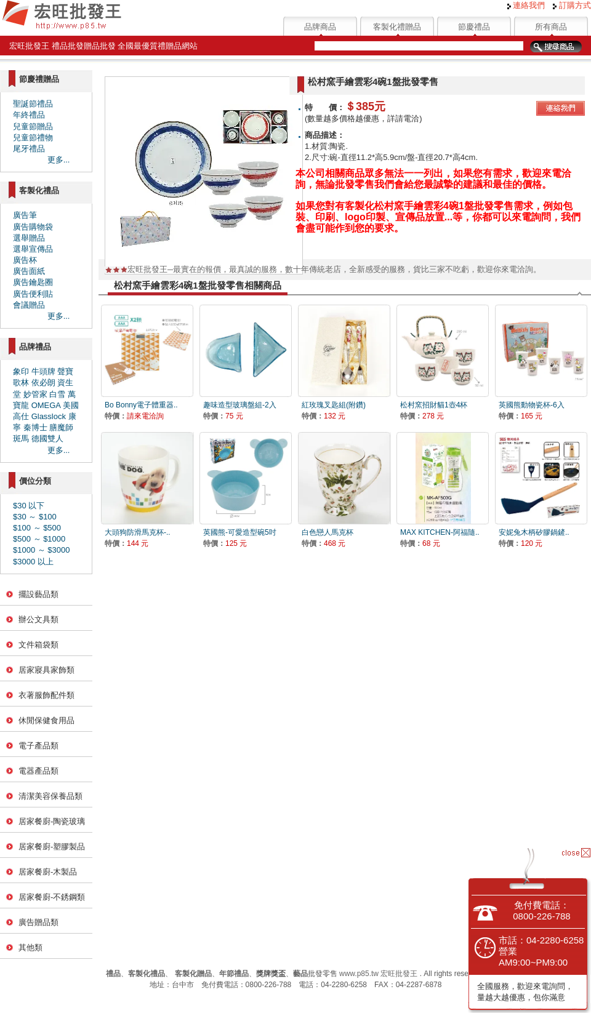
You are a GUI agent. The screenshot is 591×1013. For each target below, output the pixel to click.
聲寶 (65, 371)
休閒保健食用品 (46, 720)
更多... (58, 159)
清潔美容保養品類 (50, 796)
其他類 (30, 947)
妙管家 (35, 394)
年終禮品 (29, 114)
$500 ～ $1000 (39, 538)
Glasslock (48, 416)
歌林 (21, 382)
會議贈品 (29, 305)
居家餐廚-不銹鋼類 (51, 897)
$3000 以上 (33, 561)
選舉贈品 (29, 237)
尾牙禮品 (29, 148)
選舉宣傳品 (33, 249)
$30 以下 (28, 505)
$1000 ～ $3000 (41, 550)
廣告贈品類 (38, 922)
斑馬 (21, 438)
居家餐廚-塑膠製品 (51, 846)
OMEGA (46, 405)
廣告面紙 (29, 271)
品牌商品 (320, 26)
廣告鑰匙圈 (33, 282)
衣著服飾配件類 (46, 695)
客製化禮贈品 (397, 26)
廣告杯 (25, 260)
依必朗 (43, 382)
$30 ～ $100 (35, 516)
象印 (21, 371)
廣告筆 (25, 215)
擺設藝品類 (38, 594)
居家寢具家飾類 (46, 670)
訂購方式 (572, 5)
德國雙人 (47, 438)
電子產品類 (38, 745)
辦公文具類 (38, 619)
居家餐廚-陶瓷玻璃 (51, 821)
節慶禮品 (474, 26)
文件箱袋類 (38, 644)
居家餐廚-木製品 (47, 871)
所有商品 (551, 26)
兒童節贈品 (33, 126)
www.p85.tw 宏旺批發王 (378, 973)
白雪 (57, 394)
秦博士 (35, 427)
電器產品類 (38, 770)
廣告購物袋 (33, 226)
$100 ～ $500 (37, 527)
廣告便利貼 (33, 293)
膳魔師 (61, 427)
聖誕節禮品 (33, 103)
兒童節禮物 (33, 137)
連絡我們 (526, 5)
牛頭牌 (43, 371)
